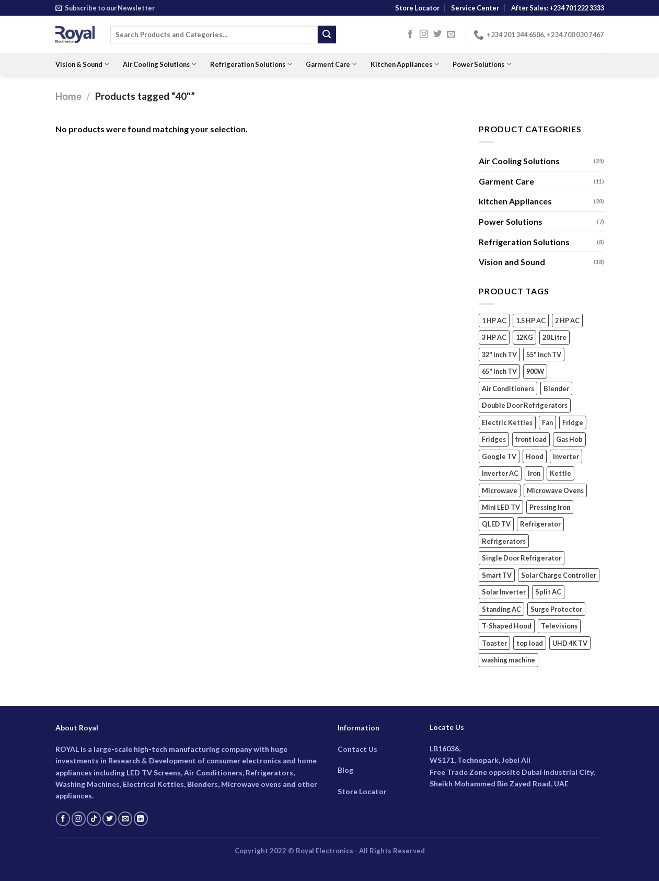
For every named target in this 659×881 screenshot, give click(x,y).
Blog (345, 769)
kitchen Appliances (515, 202)
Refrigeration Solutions (251, 64)
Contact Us (357, 749)
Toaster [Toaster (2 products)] (494, 643)
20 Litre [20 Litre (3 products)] (554, 338)
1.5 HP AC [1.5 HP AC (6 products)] (531, 320)
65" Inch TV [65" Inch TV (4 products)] (499, 372)
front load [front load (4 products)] (531, 440)
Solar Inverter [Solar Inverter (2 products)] (504, 592)
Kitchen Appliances (405, 64)
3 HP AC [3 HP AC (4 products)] (494, 338)
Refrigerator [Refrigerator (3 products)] (540, 524)
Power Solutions (482, 64)
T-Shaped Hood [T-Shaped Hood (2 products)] (506, 626)
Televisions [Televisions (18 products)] (559, 626)
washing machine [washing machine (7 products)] (508, 660)
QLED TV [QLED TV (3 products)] (496, 524)
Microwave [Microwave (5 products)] (499, 490)
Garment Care (331, 64)
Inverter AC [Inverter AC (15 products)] (500, 474)
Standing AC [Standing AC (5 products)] (501, 609)
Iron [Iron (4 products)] (534, 474)
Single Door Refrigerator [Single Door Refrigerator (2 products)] (521, 558)
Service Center (475, 8)
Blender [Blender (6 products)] (556, 388)
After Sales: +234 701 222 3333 (557, 8)
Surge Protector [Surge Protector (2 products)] (556, 609)
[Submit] (327, 34)
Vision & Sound (82, 64)
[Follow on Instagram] (424, 34)
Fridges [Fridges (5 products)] (494, 440)
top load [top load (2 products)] (529, 643)
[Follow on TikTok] (94, 818)
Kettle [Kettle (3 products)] (560, 474)
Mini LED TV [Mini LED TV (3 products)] (501, 507)
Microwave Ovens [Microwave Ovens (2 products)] (555, 490)
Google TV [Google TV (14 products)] (499, 456)
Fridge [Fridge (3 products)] (572, 422)
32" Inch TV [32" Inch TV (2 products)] (499, 354)
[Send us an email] (451, 34)
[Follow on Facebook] (410, 34)
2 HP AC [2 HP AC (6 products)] (567, 320)
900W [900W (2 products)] (535, 372)
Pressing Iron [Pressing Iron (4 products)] (549, 507)
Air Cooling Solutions (159, 64)
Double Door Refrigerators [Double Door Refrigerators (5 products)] (525, 406)
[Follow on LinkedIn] (141, 818)
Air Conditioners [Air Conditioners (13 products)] (508, 388)
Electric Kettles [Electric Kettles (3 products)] (507, 422)
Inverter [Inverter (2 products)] (566, 456)
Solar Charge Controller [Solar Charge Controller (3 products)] (558, 575)
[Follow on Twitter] (437, 34)
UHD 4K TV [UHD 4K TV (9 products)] (569, 643)
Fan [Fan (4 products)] (547, 422)
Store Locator (417, 8)
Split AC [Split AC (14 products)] (548, 592)
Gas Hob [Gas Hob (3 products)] (569, 440)
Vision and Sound (512, 262)
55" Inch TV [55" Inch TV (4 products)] (543, 354)
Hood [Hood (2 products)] (535, 456)
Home (68, 96)
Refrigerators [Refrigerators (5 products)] (504, 541)
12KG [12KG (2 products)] (524, 338)
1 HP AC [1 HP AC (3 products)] (494, 320)
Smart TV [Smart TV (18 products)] (497, 575)
